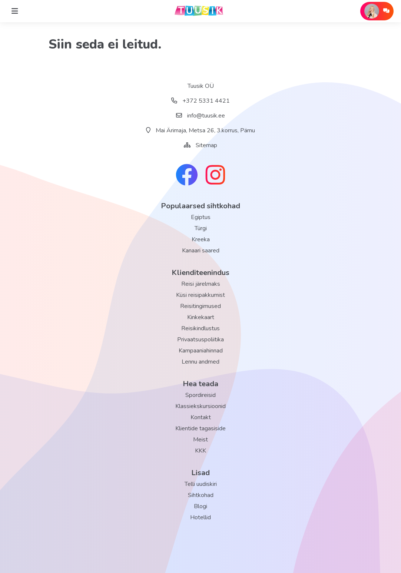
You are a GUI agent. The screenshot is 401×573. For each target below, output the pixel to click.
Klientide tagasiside (200, 428)
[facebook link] (187, 176)
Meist (200, 439)
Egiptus (201, 217)
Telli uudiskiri (201, 484)
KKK (200, 450)
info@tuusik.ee (200, 115)
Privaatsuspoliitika (200, 339)
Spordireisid (200, 395)
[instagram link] (215, 175)
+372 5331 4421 (200, 101)
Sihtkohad (200, 495)
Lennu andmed (200, 361)
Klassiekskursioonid (200, 406)
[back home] (200, 11)
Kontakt (200, 417)
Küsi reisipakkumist (200, 295)
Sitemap (206, 145)
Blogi (200, 506)
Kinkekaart (200, 317)
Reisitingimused (200, 306)
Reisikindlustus (200, 328)
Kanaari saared (200, 250)
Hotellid (200, 517)
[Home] (14, 11)
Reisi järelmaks (200, 284)
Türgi (201, 228)
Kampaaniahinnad (201, 350)
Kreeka (201, 239)
